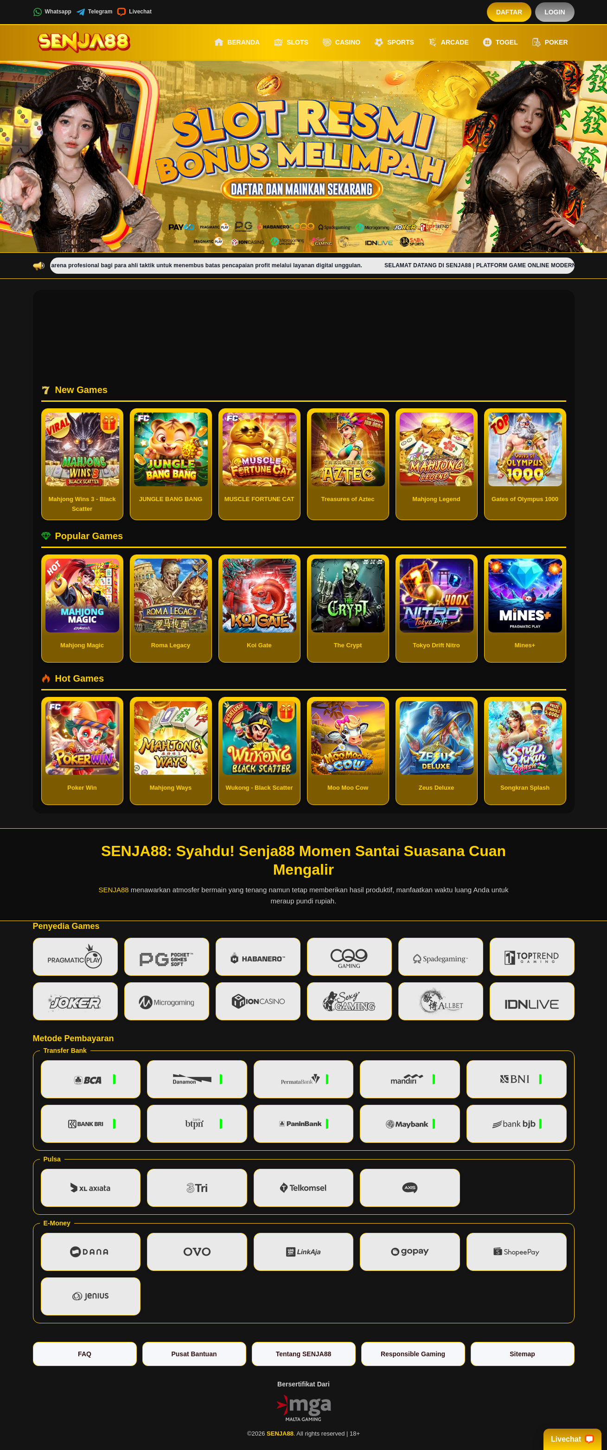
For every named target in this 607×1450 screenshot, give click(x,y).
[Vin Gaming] (304, 1407)
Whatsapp (52, 12)
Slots (291, 42)
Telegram (94, 12)
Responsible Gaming (413, 1354)
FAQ (84, 1354)
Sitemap (522, 1354)
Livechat (134, 12)
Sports (394, 42)
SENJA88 (114, 890)
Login (554, 12)
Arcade (448, 42)
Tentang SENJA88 (304, 1354)
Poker (550, 42)
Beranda (237, 42)
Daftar (509, 12)
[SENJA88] (84, 42)
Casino (341, 42)
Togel (500, 42)
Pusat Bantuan (194, 1354)
